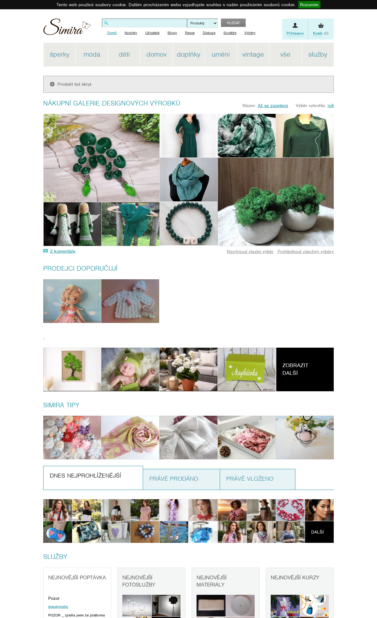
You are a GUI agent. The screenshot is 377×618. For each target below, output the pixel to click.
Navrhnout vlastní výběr (250, 251)
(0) (320, 33)
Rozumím (309, 4)
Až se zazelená (273, 105)
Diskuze (209, 32)
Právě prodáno (173, 479)
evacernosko (58, 606)
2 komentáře (62, 251)
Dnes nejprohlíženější (85, 475)
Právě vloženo (249, 479)
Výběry (250, 32)
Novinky (131, 32)
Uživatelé (152, 32)
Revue (190, 32)
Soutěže (229, 32)
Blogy (172, 32)
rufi (331, 105)
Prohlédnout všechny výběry (305, 251)
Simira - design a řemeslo (67, 29)
